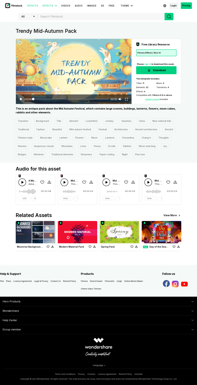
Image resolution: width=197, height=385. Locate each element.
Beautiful (57, 129)
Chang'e (146, 137)
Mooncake (46, 137)
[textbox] (101, 16)
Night (125, 154)
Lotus (83, 146)
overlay (109, 120)
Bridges (22, 154)
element (73, 120)
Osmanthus (128, 137)
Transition (23, 120)
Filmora (84, 281)
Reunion (22, 146)
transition (126, 120)
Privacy (81, 374)
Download (156, 70)
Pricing (186, 5)
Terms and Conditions (65, 374)
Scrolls (111, 146)
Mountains (67, 146)
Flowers (79, 137)
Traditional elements (62, 154)
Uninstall (138, 374)
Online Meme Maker (133, 281)
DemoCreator (96, 281)
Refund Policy (69, 281)
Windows (39, 154)
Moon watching (147, 146)
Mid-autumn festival (80, 129)
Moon (94, 137)
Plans (8, 281)
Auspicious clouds (44, 146)
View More (172, 215)
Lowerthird (91, 120)
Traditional (23, 129)
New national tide (161, 120)
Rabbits (127, 146)
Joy (165, 146)
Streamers (86, 154)
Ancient (169, 129)
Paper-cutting (106, 154)
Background (42, 120)
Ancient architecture (146, 129)
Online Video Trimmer (91, 289)
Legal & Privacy (41, 281)
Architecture (121, 129)
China (142, 120)
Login (173, 5)
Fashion (40, 129)
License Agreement (22, 281)
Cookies (91, 374)
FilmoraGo (109, 281)
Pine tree (140, 154)
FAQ (2, 281)
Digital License (152, 99)
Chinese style (25, 137)
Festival (102, 129)
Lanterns (110, 137)
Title (58, 120)
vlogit (119, 281)
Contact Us (56, 281)
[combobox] (101, 16)
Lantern (63, 137)
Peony (97, 146)
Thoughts (163, 137)
